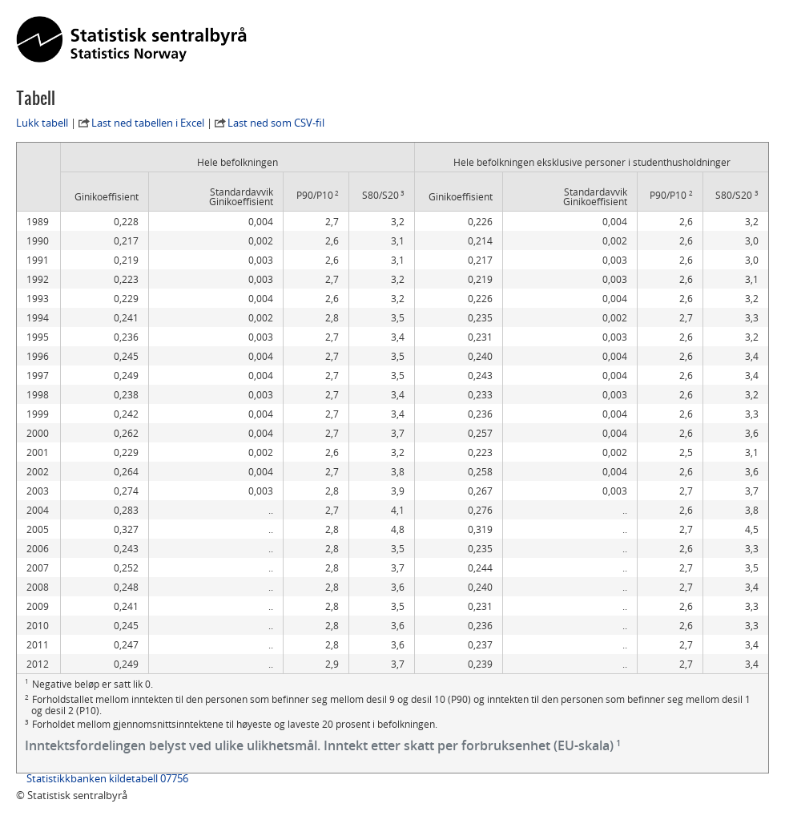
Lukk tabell (42, 122)
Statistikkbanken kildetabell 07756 (107, 778)
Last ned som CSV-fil (275, 122)
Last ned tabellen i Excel (147, 122)
